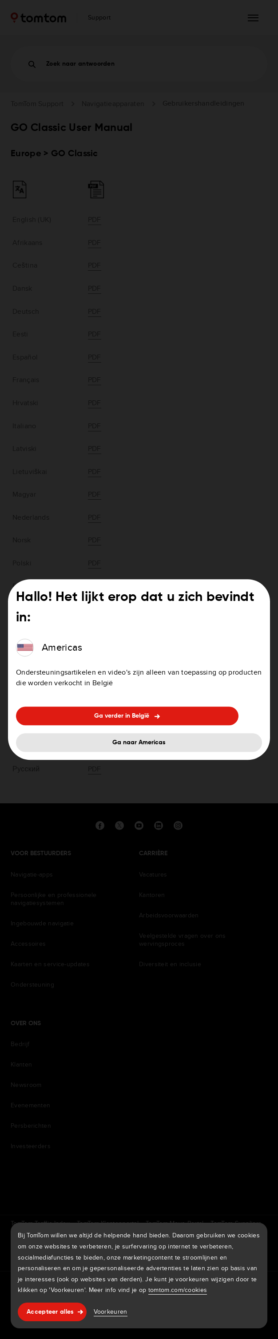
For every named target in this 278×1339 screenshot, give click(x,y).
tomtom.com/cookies (177, 1289)
